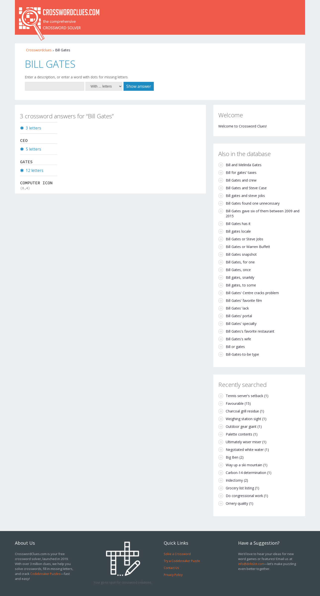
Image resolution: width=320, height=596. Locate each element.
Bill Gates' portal (239, 316)
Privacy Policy (173, 575)
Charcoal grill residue (242, 411)
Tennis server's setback (244, 395)
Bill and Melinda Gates (243, 164)
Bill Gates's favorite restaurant (250, 331)
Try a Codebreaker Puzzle (182, 561)
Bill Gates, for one (240, 262)
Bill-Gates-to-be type (242, 354)
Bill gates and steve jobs (245, 195)
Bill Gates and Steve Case (246, 188)
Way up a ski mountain (244, 465)
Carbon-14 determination (246, 472)
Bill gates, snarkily (240, 277)
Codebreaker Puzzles (45, 574)
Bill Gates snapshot (241, 254)
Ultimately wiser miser (243, 441)
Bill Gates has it (238, 223)
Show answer (138, 86)
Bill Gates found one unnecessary (253, 203)
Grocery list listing (240, 488)
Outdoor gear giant (241, 426)
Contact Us (171, 568)
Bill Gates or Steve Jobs (244, 239)
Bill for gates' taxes (241, 172)
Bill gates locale (238, 231)
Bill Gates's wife (238, 339)
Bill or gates (235, 346)
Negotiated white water (245, 449)
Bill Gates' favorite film (244, 300)
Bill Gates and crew (241, 180)
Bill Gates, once (238, 269)
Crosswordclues (39, 50)
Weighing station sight (243, 418)
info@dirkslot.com (251, 564)
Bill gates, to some (241, 285)
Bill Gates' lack (237, 308)
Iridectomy (234, 480)
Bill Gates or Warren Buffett (248, 246)
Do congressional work (244, 495)
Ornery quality (237, 503)
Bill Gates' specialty (241, 323)
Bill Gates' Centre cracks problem (252, 292)
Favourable (235, 403)
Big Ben (232, 457)
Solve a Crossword (177, 554)
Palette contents (239, 434)
